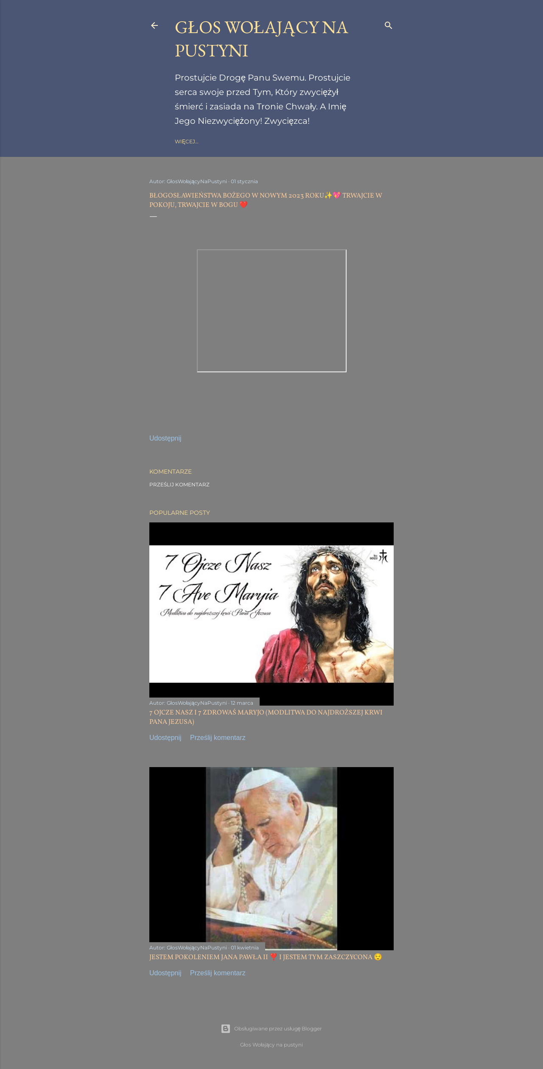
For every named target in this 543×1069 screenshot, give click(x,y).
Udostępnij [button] (165, 438)
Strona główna (199, 141)
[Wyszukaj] (388, 23)
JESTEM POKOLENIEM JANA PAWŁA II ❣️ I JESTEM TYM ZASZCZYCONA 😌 (265, 957)
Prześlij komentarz (179, 484)
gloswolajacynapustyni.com (271, 141)
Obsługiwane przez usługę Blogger (271, 1029)
